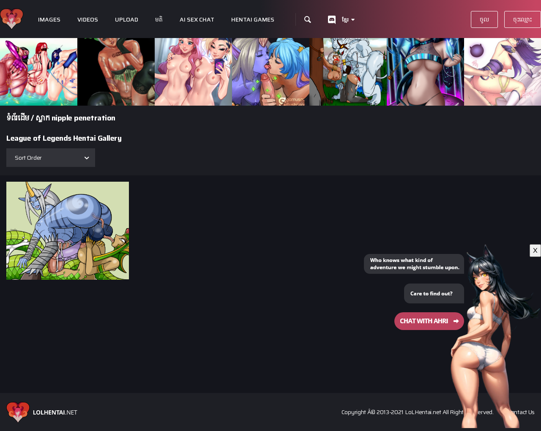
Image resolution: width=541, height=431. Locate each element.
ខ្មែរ (345, 20)
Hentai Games (252, 19)
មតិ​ (159, 19)
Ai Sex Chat (197, 19)
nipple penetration (83, 118)
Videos (87, 19)
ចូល (484, 19)
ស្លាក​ (42, 118)
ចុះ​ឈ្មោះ (522, 19)
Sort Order (28, 157)
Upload (126, 19)
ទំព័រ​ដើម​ (17, 118)
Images (49, 19)
